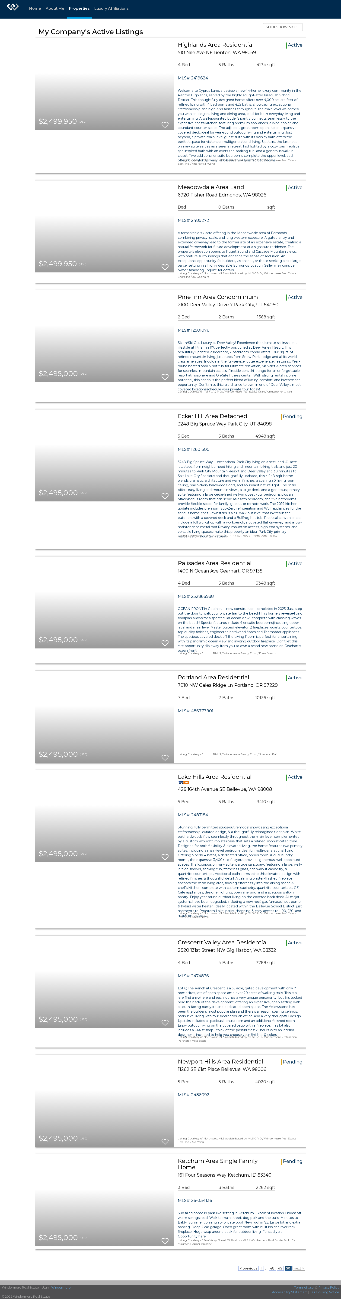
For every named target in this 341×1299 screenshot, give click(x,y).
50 (288, 1268)
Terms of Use (304, 1287)
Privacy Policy (329, 1287)
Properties (79, 8)
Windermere (61, 1287)
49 (280, 1268)
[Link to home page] (12, 9)
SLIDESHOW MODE (283, 27)
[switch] (165, 122)
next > (299, 1268)
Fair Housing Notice (324, 1292)
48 (272, 1268)
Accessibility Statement (290, 1292)
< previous (248, 1268)
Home (35, 8)
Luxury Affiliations (111, 8)
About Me (55, 8)
